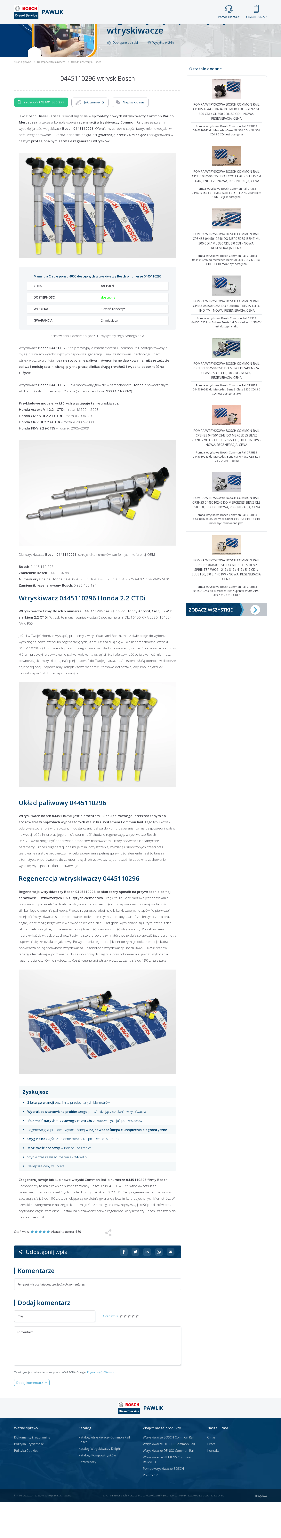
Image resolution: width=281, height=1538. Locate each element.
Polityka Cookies (26, 1487)
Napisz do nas (130, 138)
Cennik (167, 30)
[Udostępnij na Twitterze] (135, 1288)
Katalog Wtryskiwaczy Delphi (99, 1485)
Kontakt (189, 30)
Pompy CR (150, 1511)
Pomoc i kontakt (228, 12)
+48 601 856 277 (256, 12)
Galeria (125, 30)
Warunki (109, 1408)
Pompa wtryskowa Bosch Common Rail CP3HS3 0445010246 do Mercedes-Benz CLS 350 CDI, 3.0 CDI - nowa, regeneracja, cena (226, 538)
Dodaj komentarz (29, 1418)
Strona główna (97, 30)
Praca (146, 30)
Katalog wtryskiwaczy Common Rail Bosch (104, 1475)
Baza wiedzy (87, 1498)
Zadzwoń (41, 138)
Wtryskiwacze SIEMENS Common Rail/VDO (167, 1495)
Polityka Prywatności (29, 1480)
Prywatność (94, 1408)
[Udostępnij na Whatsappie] (159, 1288)
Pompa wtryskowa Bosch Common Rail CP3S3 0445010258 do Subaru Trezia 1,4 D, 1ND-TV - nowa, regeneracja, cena (226, 341)
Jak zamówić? (90, 138)
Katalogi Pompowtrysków (97, 1491)
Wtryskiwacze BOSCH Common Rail (168, 1473)
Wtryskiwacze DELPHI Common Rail (169, 1480)
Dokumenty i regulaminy (32, 1473)
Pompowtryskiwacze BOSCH (163, 1504)
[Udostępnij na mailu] (170, 1288)
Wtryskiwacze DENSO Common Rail (168, 1487)
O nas (211, 1473)
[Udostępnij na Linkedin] (147, 1288)
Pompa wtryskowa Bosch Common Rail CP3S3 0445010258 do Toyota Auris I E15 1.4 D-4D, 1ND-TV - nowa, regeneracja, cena (226, 212)
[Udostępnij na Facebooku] (124, 1288)
